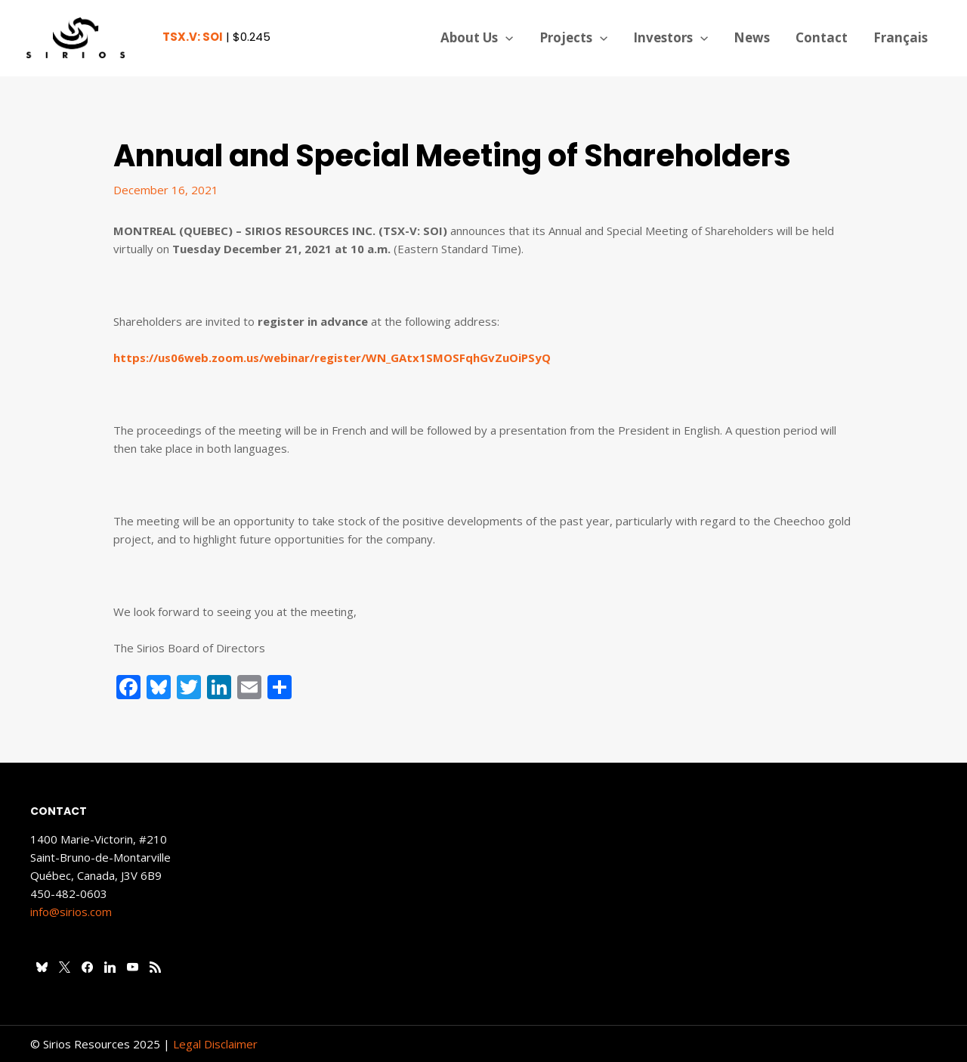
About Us (476, 37)
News (752, 37)
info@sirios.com (71, 911)
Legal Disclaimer (215, 1043)
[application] (505, 37)
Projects (573, 37)
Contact (822, 37)
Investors (670, 37)
